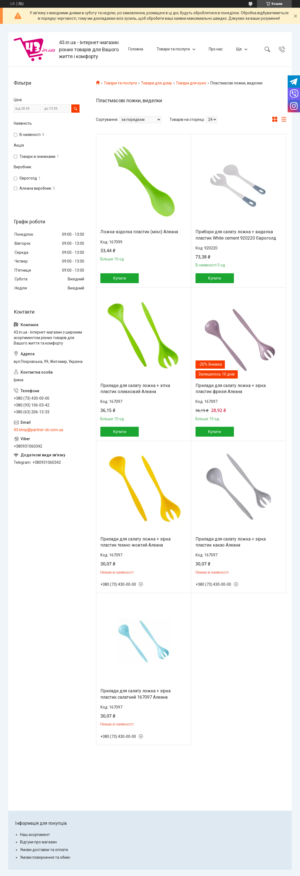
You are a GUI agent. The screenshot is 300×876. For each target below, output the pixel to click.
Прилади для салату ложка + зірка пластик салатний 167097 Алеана (135, 693)
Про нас (216, 49)
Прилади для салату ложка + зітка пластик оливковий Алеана (135, 388)
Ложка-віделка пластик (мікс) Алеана (139, 231)
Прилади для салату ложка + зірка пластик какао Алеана (231, 542)
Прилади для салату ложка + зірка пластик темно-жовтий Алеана (135, 542)
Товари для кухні (191, 83)
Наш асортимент (35, 834)
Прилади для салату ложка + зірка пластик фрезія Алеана (231, 388)
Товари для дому (156, 83)
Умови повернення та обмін (45, 857)
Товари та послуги (173, 49)
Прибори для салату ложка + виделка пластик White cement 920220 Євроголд (236, 234)
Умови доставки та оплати (44, 849)
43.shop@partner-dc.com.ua (38, 430)
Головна (135, 49)
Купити (119, 278)
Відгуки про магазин (38, 842)
